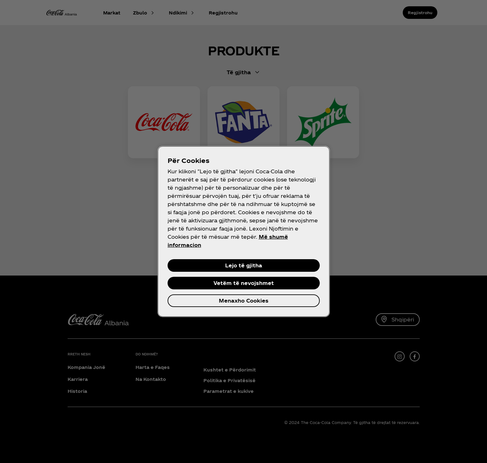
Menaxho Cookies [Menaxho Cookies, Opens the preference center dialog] (243, 301)
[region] (244, 231)
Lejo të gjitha (243, 265)
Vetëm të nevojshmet (243, 283)
